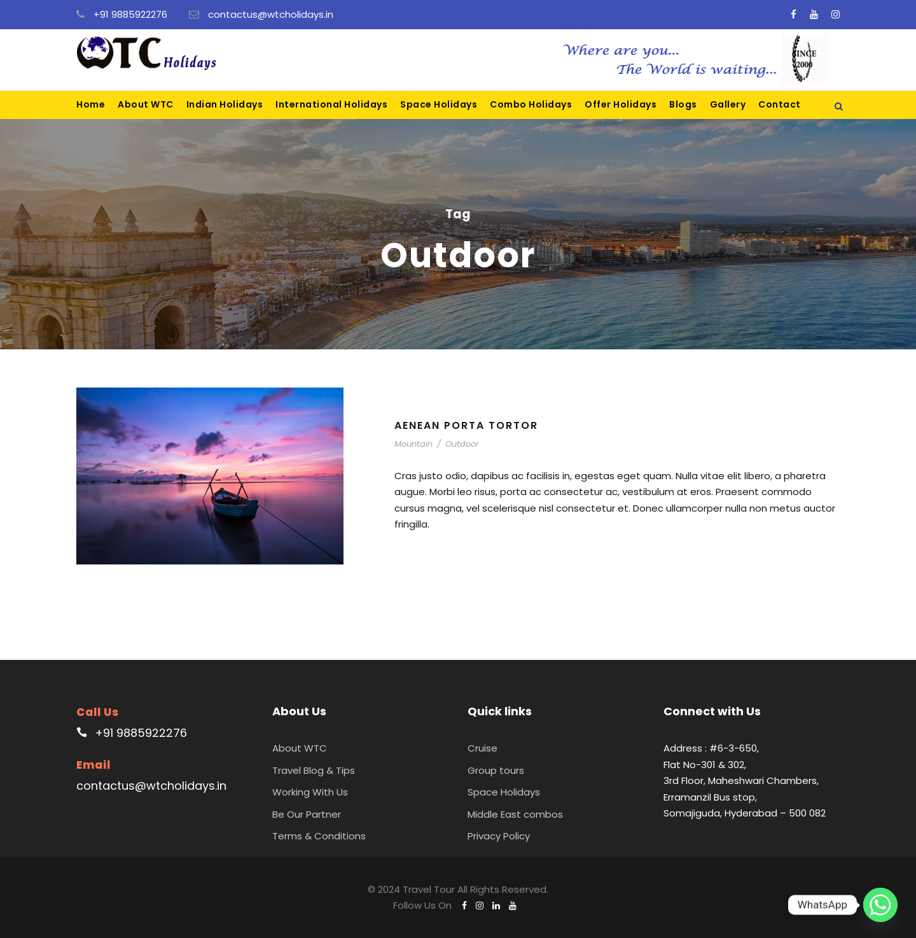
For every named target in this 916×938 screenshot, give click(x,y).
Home (90, 104)
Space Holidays (438, 104)
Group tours (496, 770)
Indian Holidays (224, 104)
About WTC (146, 104)
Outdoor (462, 444)
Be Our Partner (306, 814)
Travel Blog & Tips (313, 770)
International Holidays (331, 104)
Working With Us (310, 792)
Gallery (728, 104)
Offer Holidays (620, 104)
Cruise (482, 748)
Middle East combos (515, 814)
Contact (779, 104)
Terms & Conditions (319, 836)
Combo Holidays (531, 104)
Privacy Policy (499, 836)
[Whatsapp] (880, 905)
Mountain (413, 444)
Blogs (683, 104)
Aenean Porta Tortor (466, 425)
